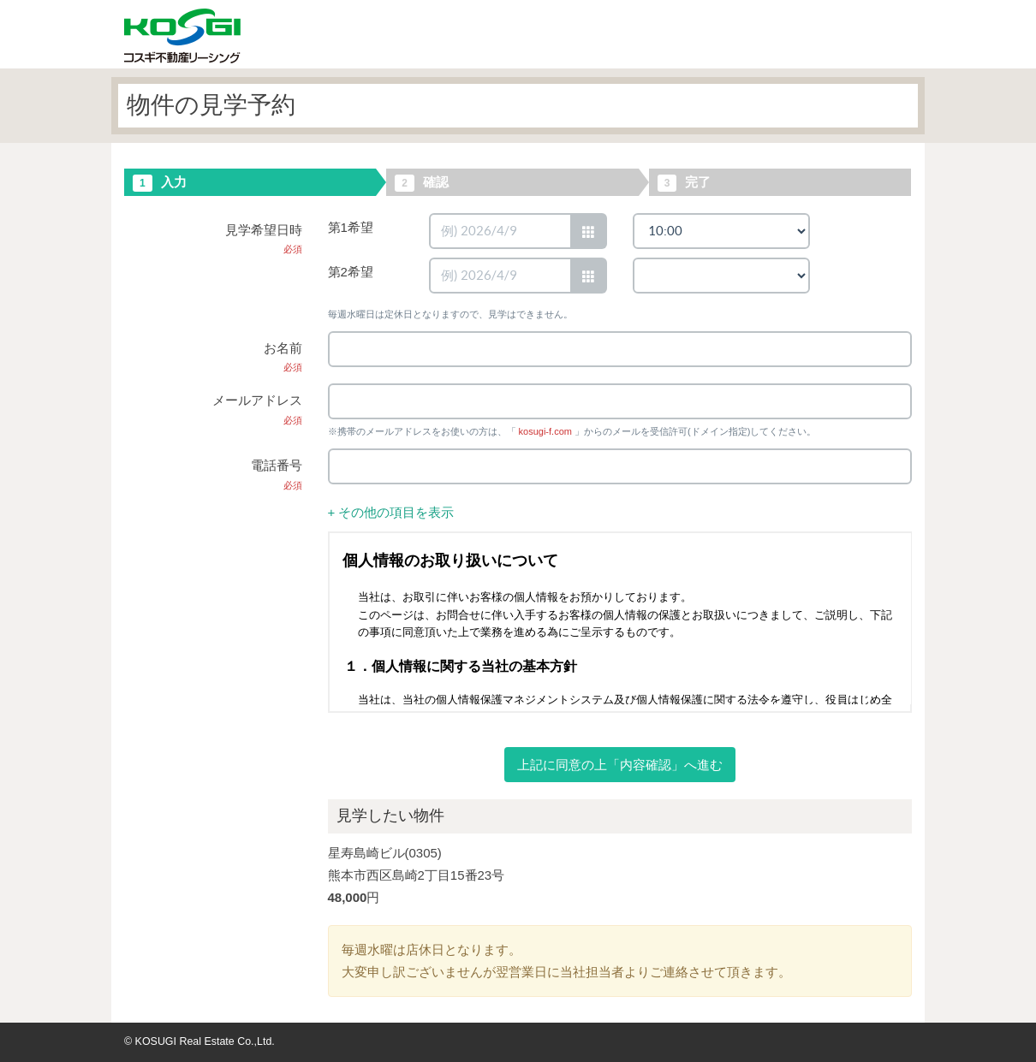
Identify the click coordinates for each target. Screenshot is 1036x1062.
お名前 (283, 357)
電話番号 (276, 474)
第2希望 (350, 271)
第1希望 (350, 227)
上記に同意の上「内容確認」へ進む (620, 764)
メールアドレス (257, 409)
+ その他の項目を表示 (391, 512)
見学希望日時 (263, 238)
